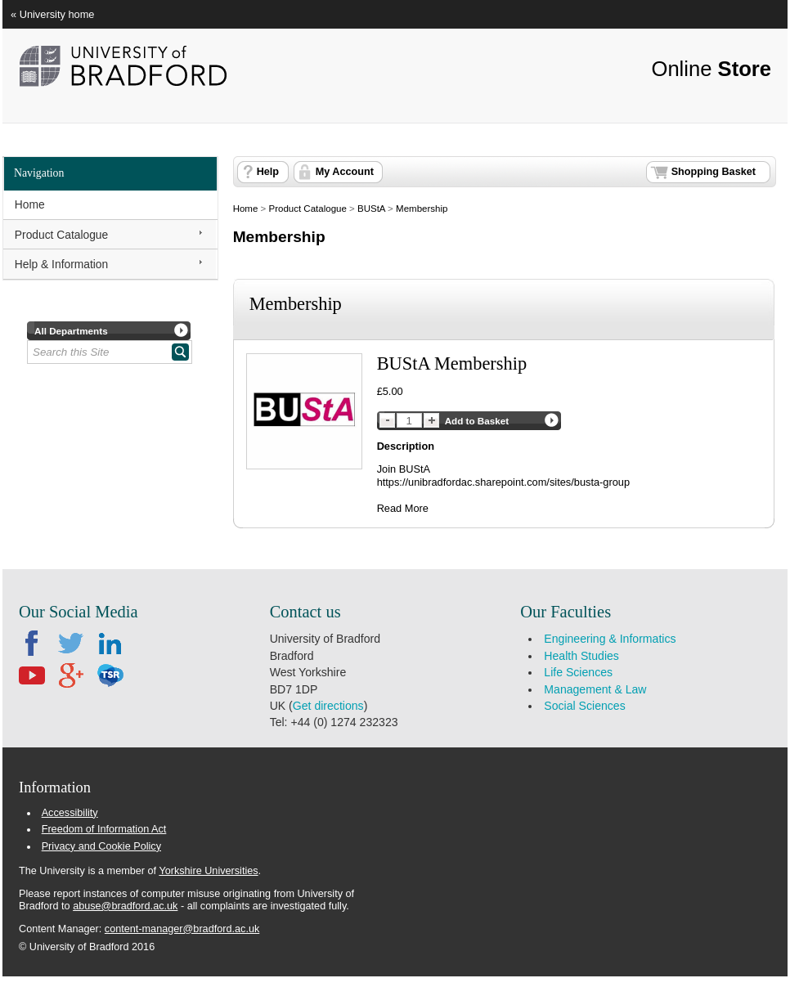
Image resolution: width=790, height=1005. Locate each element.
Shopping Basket (713, 171)
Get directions (328, 705)
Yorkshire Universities (208, 871)
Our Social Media (78, 612)
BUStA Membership (452, 363)
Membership (421, 208)
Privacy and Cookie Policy (101, 846)
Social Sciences (584, 705)
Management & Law (595, 689)
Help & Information (61, 264)
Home (30, 204)
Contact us (305, 612)
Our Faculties (565, 612)
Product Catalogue (61, 234)
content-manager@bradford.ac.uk (182, 929)
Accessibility (70, 813)
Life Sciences (578, 672)
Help (268, 171)
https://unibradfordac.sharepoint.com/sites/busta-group (503, 482)
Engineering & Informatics (610, 638)
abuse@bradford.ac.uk (125, 906)
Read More (403, 508)
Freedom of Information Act (104, 829)
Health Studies (581, 655)
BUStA (371, 208)
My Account (345, 171)
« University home (52, 14)
